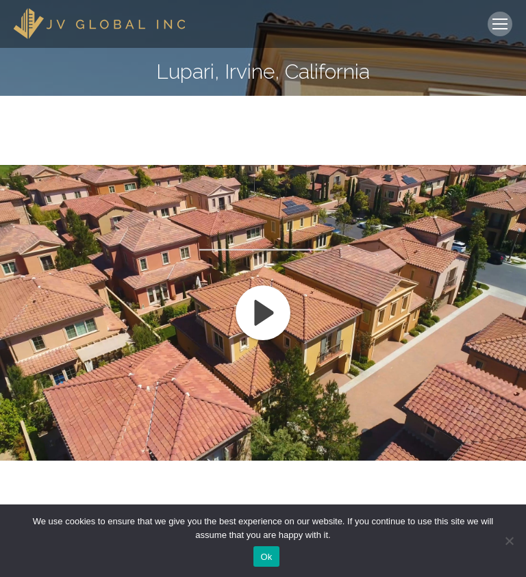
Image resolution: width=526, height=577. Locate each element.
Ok (266, 557)
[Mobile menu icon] (500, 24)
